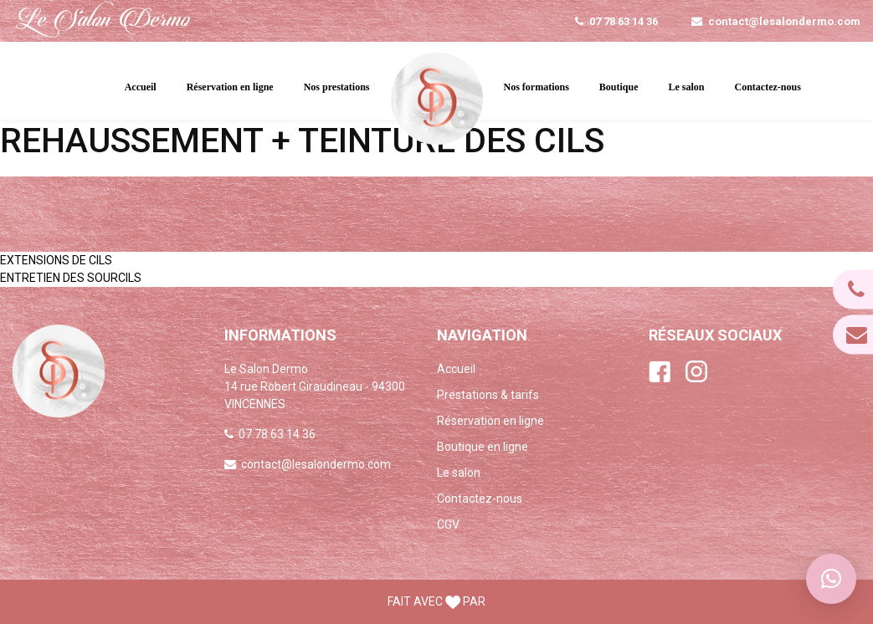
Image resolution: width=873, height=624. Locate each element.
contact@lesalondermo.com (784, 21)
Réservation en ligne (230, 87)
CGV (448, 524)
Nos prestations (337, 87)
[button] (831, 579)
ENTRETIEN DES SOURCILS (70, 277)
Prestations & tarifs (488, 395)
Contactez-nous (768, 87)
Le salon (687, 87)
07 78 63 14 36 (623, 21)
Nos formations (536, 87)
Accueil (141, 87)
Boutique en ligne (482, 446)
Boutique (619, 87)
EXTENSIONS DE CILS (56, 260)
